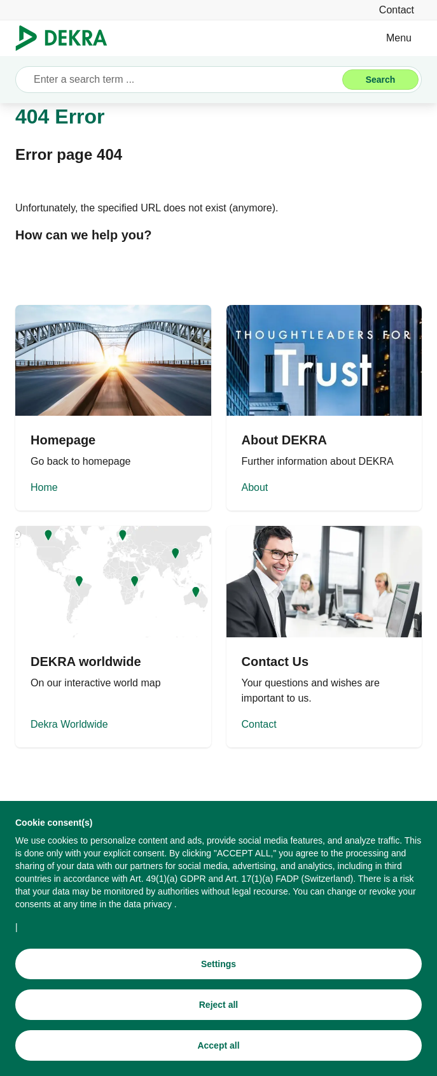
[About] (324, 408)
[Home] (113, 408)
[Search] (380, 79)
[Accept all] (218, 1046)
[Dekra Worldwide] (113, 636)
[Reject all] (218, 1006)
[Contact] (396, 10)
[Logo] (66, 38)
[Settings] (218, 965)
